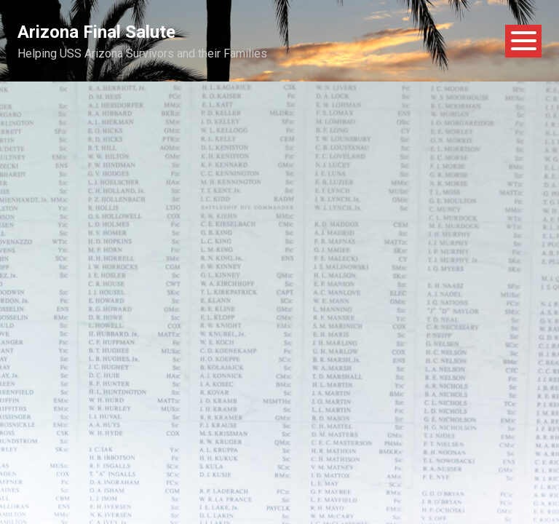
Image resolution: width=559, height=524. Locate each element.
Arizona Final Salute (96, 32)
